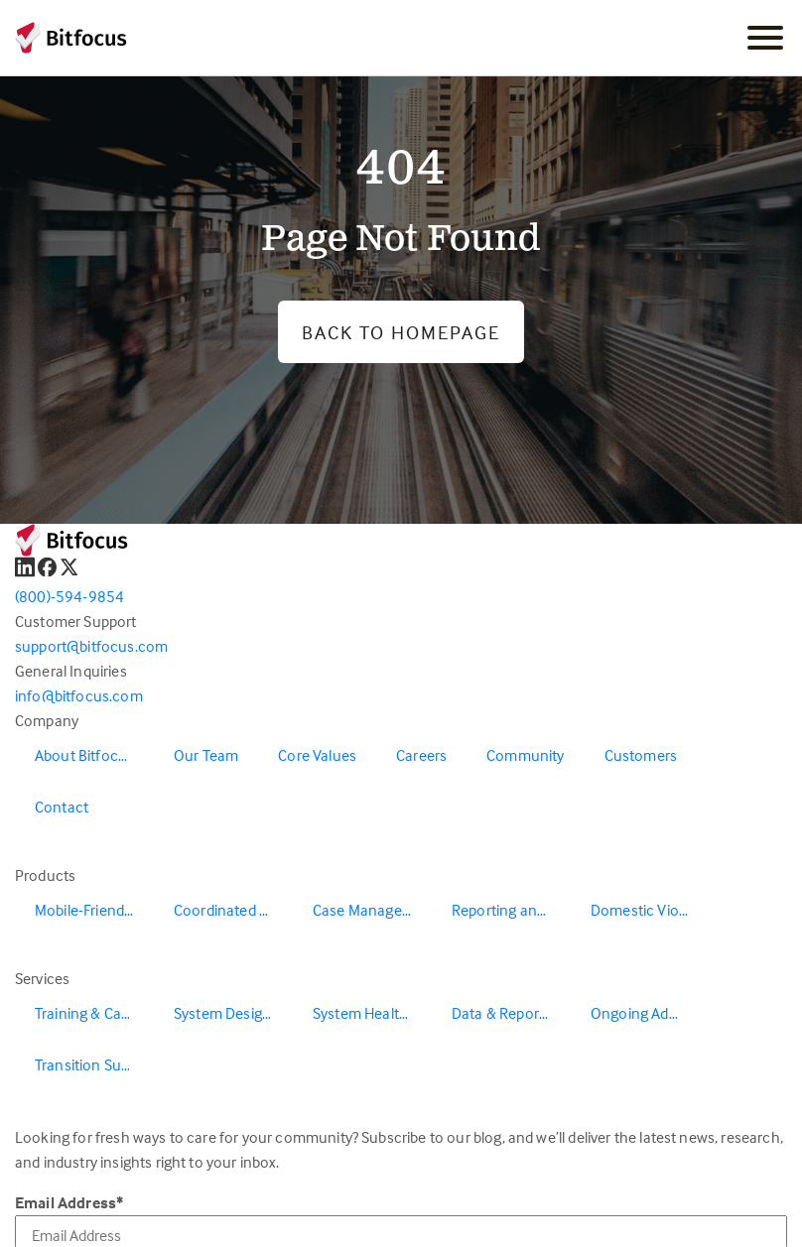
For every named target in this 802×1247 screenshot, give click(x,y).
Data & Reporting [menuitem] (508, 1013)
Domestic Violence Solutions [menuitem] (650, 910)
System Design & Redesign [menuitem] (233, 1013)
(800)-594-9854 (69, 596)
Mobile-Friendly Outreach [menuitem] (94, 910)
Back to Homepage (401, 331)
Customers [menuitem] (640, 755)
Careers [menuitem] (421, 755)
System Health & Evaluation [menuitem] (372, 1013)
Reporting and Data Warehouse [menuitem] (511, 910)
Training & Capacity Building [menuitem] (94, 1013)
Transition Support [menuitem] (94, 1064)
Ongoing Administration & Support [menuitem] (650, 1013)
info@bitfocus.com (79, 695)
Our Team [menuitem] (206, 755)
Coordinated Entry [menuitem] (233, 910)
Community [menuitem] (525, 755)
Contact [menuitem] (61, 806)
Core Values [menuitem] (317, 755)
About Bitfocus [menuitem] (84, 755)
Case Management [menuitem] (372, 910)
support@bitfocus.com (91, 646)
